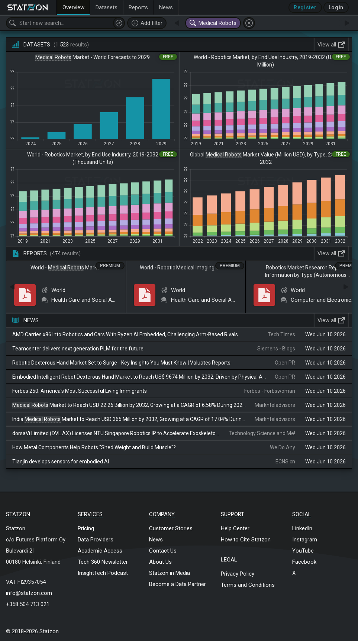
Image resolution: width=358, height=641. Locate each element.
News (156, 539)
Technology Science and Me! (262, 433)
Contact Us (163, 550)
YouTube (303, 550)
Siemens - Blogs (276, 349)
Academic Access (100, 550)
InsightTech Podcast (103, 573)
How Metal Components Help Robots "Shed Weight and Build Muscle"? (94, 447)
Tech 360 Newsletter (103, 562)
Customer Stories (171, 528)
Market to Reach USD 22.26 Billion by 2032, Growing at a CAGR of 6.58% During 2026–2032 (129, 405)
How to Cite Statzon (246, 539)
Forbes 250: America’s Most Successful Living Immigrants (79, 391)
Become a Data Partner (177, 584)
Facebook (304, 562)
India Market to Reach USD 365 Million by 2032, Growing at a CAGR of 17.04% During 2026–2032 (129, 419)
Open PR (285, 363)
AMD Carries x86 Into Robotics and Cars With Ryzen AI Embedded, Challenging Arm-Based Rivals (125, 334)
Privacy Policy (237, 573)
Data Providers (95, 539)
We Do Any (282, 447)
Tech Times (281, 334)
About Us (160, 562)
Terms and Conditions (248, 585)
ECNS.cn (285, 461)
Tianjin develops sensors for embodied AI (60, 461)
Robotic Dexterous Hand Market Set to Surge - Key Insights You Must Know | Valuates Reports (121, 363)
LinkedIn (302, 528)
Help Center (235, 528)
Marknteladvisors (275, 405)
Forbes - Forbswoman (269, 391)
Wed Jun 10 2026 (325, 334)
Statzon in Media (169, 573)
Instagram (304, 539)
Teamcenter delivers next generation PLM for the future (77, 349)
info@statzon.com (29, 593)
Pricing (86, 528)
